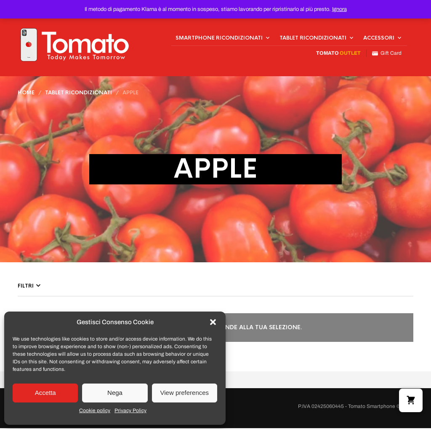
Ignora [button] (339, 9)
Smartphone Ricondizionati (219, 38)
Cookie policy (94, 410)
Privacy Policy (130, 410)
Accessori (378, 38)
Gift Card (387, 54)
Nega (114, 392)
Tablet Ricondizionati (312, 38)
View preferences (184, 392)
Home (26, 93)
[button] (213, 322)
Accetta (45, 392)
